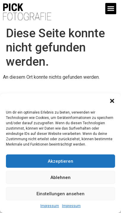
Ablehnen (60, 177)
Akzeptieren (60, 161)
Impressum (49, 206)
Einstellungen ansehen (60, 193)
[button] (112, 101)
